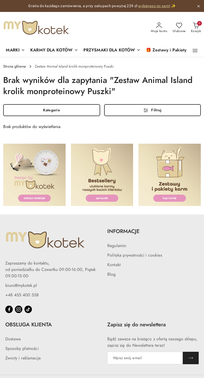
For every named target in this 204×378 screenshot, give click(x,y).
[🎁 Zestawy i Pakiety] (166, 50)
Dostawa (13, 339)
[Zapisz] (191, 358)
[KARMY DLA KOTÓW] (54, 50)
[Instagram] (18, 309)
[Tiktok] (28, 309)
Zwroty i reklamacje (23, 358)
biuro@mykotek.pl (21, 285)
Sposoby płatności (22, 348)
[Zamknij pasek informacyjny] (198, 6)
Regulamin (116, 246)
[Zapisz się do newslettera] (145, 358)
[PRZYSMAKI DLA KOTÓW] (112, 50)
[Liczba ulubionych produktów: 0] (179, 28)
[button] (15, 50)
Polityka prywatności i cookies (134, 255)
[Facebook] (9, 309)
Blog (111, 274)
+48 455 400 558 (22, 295)
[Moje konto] (159, 28)
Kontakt (114, 265)
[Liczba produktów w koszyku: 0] (196, 28)
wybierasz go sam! (154, 6)
